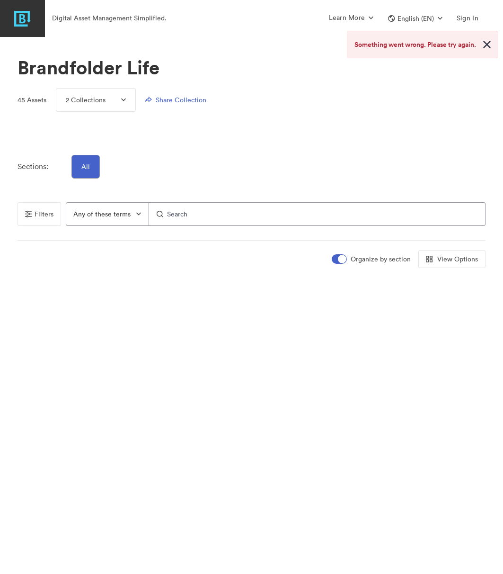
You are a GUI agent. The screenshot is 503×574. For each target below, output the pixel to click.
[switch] (372, 259)
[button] (415, 18)
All (85, 166)
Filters (39, 214)
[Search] (317, 214)
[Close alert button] (486, 44)
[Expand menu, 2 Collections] (116, 100)
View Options (452, 259)
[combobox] (107, 214)
